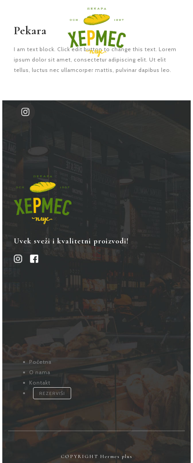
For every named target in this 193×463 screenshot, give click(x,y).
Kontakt (39, 378)
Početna (40, 358)
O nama (39, 368)
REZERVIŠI (52, 389)
